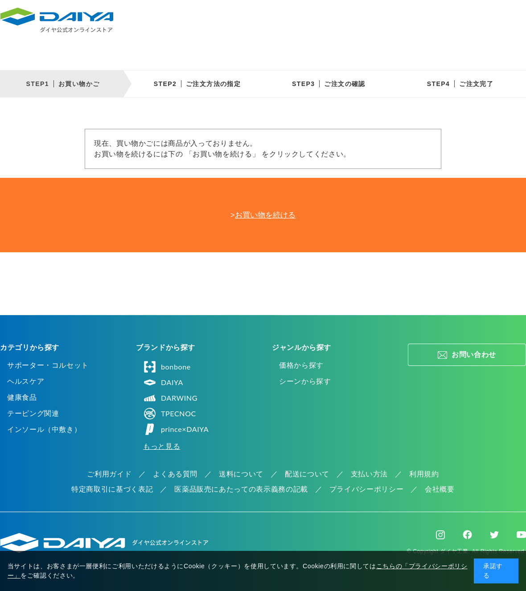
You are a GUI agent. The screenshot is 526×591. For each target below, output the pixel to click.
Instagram (440, 534)
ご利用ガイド (109, 474)
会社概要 (440, 489)
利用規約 (424, 474)
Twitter (494, 534)
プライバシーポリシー (366, 489)
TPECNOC (169, 413)
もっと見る (161, 446)
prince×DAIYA (176, 429)
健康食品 (22, 397)
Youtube (521, 534)
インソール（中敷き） (44, 429)
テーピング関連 (33, 413)
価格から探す (301, 365)
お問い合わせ (474, 354)
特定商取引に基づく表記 (112, 489)
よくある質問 (175, 474)
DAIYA (163, 382)
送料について (241, 474)
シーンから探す (305, 381)
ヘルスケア (25, 381)
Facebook (467, 534)
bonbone (167, 366)
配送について (307, 474)
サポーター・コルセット (48, 365)
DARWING (170, 398)
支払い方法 (369, 474)
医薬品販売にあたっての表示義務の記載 (241, 489)
